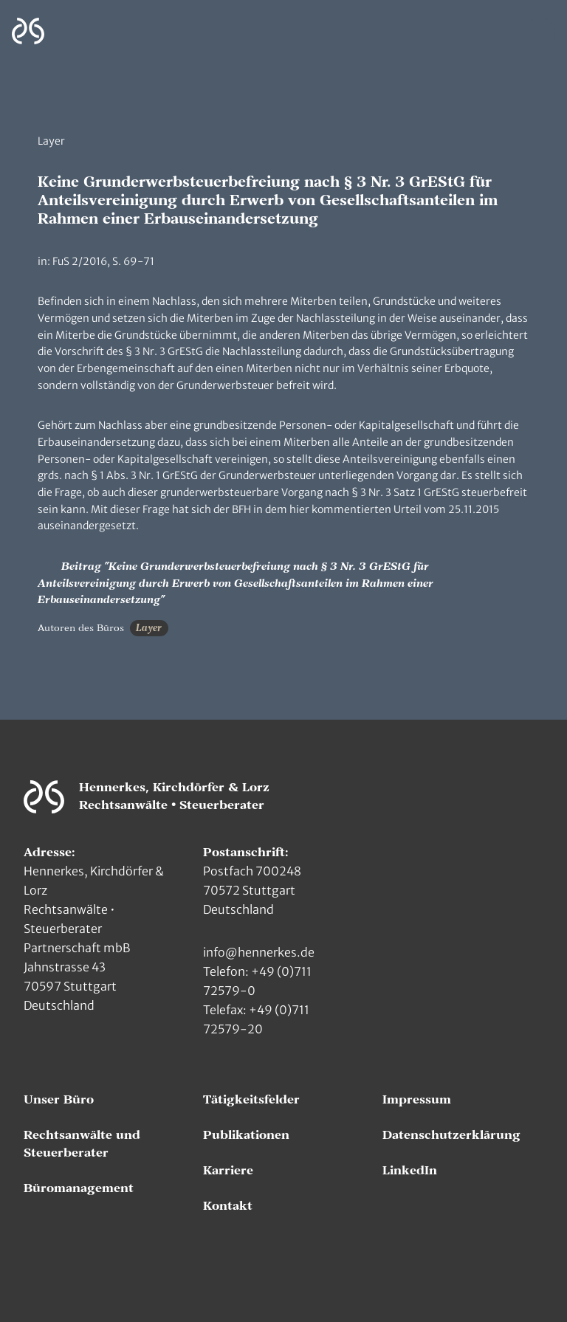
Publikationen (246, 1135)
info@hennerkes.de (259, 952)
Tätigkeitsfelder (251, 1099)
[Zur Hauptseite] (28, 31)
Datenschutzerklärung (451, 1135)
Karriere (228, 1170)
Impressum (416, 1099)
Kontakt (227, 1206)
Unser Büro (59, 1099)
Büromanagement (79, 1188)
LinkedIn (409, 1170)
